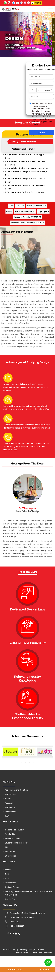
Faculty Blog (10, 899)
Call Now (43, 969)
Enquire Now (13, 969)
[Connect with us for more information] (2, 1)
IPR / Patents (10, 851)
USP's (11, 205)
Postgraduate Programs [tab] (22, 149)
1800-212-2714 (16, 921)
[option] (10, 751)
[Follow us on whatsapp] (5, 3)
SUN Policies (10, 856)
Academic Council (12, 838)
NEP (7, 878)
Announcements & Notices (16, 790)
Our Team (20, 205)
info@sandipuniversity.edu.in (22, 917)
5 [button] (33, 762)
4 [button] (29, 762)
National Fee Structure (15, 829)
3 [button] (25, 762)
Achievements (40, 205)
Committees (10, 882)
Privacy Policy (22, 952)
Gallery (9, 211)
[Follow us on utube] (29, 3)
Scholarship (10, 834)
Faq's (7, 816)
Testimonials (10, 811)
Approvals (9, 803)
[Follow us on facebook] (14, 3)
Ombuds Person (12, 887)
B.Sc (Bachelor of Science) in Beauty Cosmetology (26, 168)
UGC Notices (10, 794)
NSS (7, 874)
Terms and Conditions (42, 952)
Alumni (8, 869)
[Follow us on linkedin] (21, 3)
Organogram (43, 211)
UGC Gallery (10, 807)
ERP (6, 847)
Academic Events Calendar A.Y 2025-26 (27, 222)
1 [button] (17, 762)
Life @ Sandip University (25, 211)
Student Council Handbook (16, 843)
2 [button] (21, 762)
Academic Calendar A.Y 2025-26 (27, 217)
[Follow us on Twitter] (17, 3)
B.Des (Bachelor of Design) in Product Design (24, 192)
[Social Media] (8, 933)
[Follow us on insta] (25, 3)
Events (29, 205)
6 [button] (37, 762)
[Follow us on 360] (9, 3)
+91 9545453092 (17, 926)
